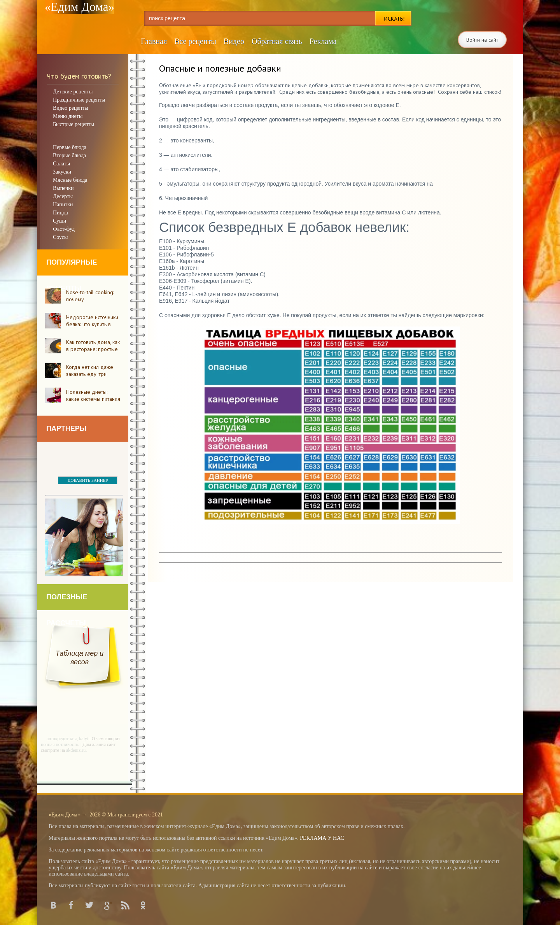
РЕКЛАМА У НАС (322, 838)
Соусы (60, 237)
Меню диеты (67, 116)
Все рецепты (195, 41)
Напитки (63, 204)
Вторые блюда (69, 155)
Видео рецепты (70, 108)
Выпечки (63, 188)
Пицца (60, 213)
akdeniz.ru (76, 750)
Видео (234, 41)
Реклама (323, 41)
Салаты (61, 164)
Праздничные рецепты (79, 100)
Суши (59, 221)
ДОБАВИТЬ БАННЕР (88, 480)
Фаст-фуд (64, 229)
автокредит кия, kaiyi (67, 738)
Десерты (63, 196)
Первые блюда (69, 147)
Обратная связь (277, 41)
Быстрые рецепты (73, 124)
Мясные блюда (70, 180)
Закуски (62, 172)
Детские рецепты (73, 92)
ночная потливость (59, 744)
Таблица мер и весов (79, 657)
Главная (154, 41)
